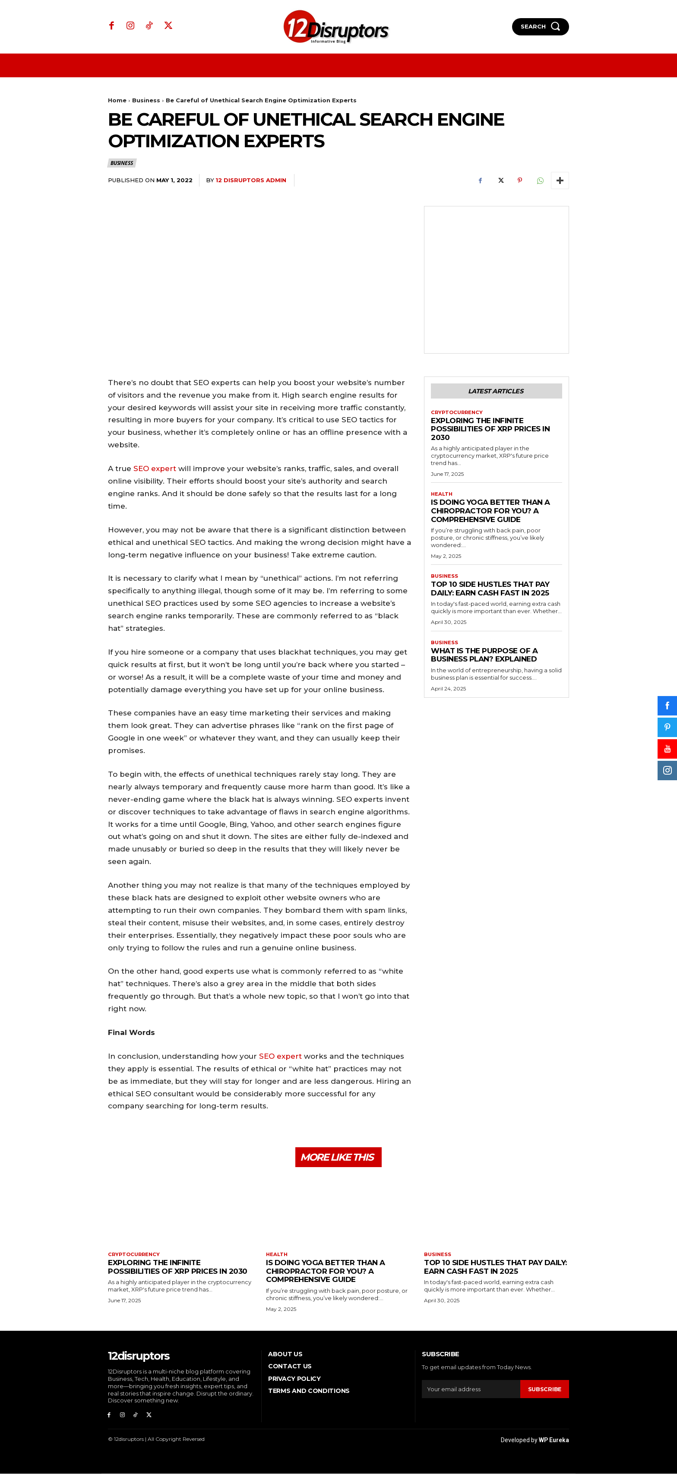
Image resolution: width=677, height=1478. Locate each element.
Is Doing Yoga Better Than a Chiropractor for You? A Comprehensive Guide (490, 513)
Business (146, 100)
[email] (471, 1392)
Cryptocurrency (458, 414)
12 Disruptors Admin (250, 180)
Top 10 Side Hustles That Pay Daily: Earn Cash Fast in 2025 (490, 591)
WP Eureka (554, 1444)
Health (442, 497)
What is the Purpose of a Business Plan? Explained (484, 658)
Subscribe (544, 1392)
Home (117, 100)
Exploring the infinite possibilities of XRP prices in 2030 (490, 430)
